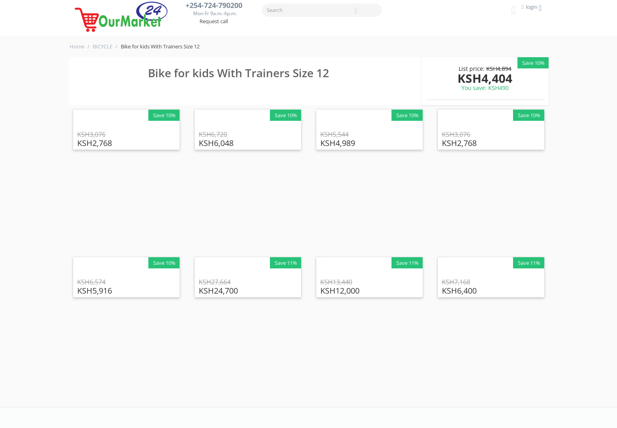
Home (77, 46)
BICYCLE (102, 46)
